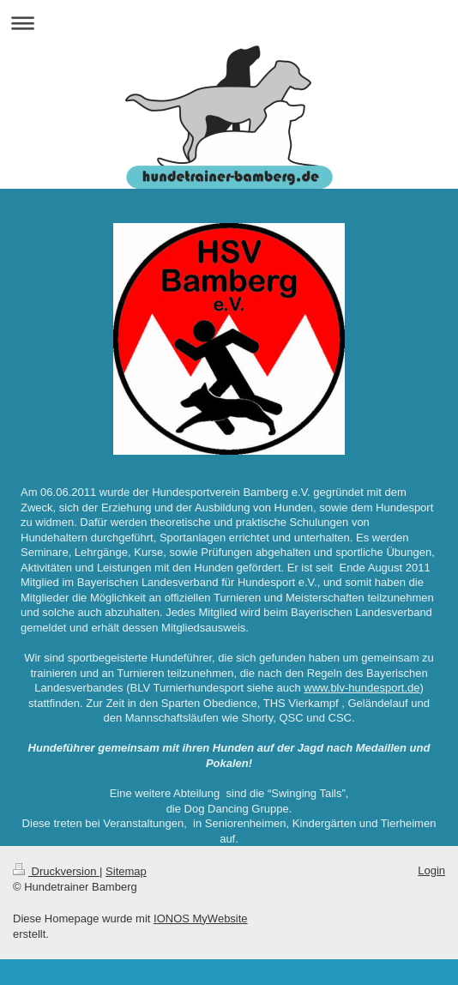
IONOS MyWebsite (201, 918)
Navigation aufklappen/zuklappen (229, 22)
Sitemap (126, 871)
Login (431, 870)
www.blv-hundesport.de (361, 687)
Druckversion (56, 871)
